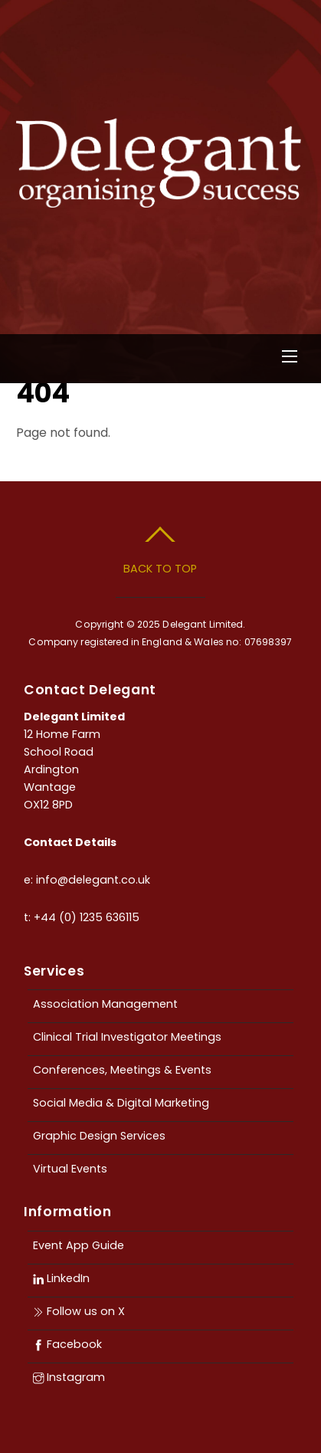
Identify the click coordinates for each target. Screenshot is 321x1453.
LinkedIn (61, 1278)
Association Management (105, 1004)
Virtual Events (70, 1168)
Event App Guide (78, 1245)
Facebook (67, 1344)
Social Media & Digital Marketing (121, 1102)
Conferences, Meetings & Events (122, 1069)
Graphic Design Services (99, 1135)
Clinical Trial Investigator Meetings (127, 1037)
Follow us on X (79, 1311)
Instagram (69, 1377)
